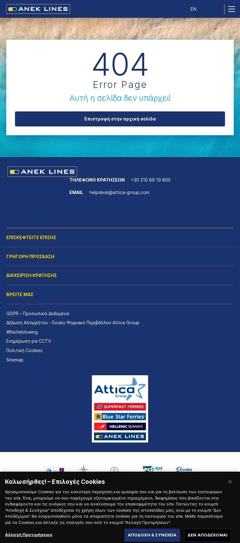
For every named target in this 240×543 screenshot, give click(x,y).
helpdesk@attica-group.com (119, 192)
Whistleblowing (22, 332)
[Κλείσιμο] (230, 485)
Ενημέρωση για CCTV (28, 341)
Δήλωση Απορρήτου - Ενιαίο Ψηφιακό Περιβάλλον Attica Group (72, 322)
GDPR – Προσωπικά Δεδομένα (37, 313)
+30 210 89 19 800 (151, 179)
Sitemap (14, 359)
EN (193, 9)
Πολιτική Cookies (24, 350)
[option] (55, 470)
